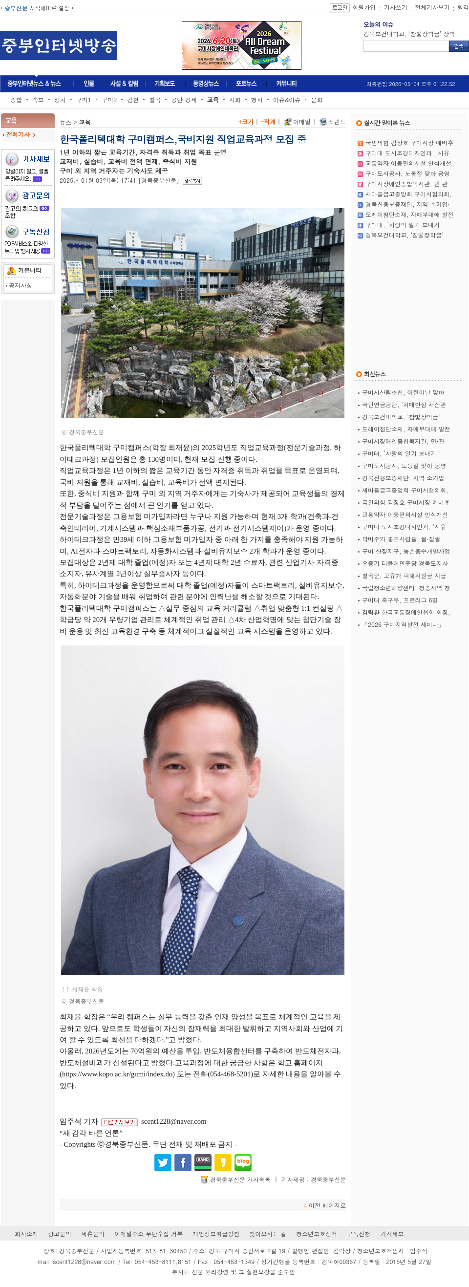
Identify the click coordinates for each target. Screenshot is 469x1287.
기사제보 (392, 1233)
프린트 (337, 121)
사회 (235, 99)
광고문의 (59, 1233)
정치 (60, 99)
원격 (463, 7)
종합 (16, 99)
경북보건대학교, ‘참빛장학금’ (404, 235)
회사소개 (26, 1233)
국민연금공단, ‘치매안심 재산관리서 (411, 33)
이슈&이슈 (287, 99)
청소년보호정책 (316, 1233)
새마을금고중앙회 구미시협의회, (408, 194)
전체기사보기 (432, 7)
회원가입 (364, 7)
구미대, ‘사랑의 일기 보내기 (402, 224)
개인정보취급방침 (215, 1233)
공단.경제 (184, 99)
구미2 (109, 99)
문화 (316, 99)
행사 (257, 99)
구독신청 (358, 1233)
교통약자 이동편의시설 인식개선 (408, 163)
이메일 (302, 121)
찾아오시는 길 (267, 1233)
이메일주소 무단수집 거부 (148, 1233)
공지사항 (20, 285)
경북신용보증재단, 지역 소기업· (407, 204)
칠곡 (155, 99)
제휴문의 (93, 1233)
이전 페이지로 (327, 1205)
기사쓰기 (395, 7)
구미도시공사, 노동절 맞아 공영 (407, 173)
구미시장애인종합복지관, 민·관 (406, 183)
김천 (133, 99)
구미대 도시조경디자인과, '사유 (407, 153)
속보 (38, 99)
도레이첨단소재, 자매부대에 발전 (409, 214)
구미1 (83, 99)
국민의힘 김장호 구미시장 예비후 (409, 142)
